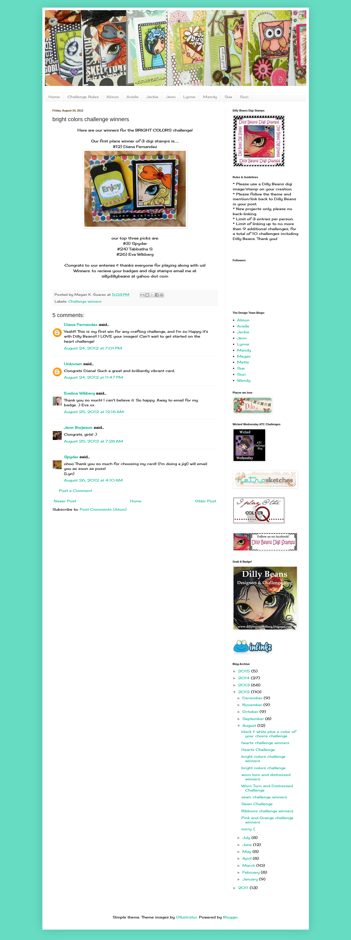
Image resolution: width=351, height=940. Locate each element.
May (247, 851)
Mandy (210, 97)
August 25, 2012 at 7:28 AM (93, 441)
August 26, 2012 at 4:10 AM (93, 480)
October (251, 711)
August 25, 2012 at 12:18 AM (94, 412)
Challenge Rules (83, 97)
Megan (244, 356)
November (252, 705)
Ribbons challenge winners (267, 811)
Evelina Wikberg (79, 393)
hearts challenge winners (265, 743)
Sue (228, 97)
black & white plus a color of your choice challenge (268, 733)
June (247, 844)
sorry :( (248, 829)
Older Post (205, 501)
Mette (243, 362)
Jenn (171, 97)
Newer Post (65, 501)
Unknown (73, 364)
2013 (244, 685)
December (253, 698)
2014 (244, 678)
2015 (244, 671)
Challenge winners (84, 301)
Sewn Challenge (257, 804)
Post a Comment (75, 490)
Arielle (132, 97)
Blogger (230, 917)
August (249, 725)
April (247, 858)
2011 (244, 888)
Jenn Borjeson (78, 427)
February (251, 872)
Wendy (243, 380)
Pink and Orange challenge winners (267, 820)
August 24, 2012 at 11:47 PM (93, 377)
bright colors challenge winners (263, 758)
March (249, 865)
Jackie (152, 97)
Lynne (189, 97)
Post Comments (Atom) (103, 509)
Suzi (244, 97)
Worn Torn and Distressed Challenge (267, 788)
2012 (244, 692)
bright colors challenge (263, 768)
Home (54, 97)
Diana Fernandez (80, 324)
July (247, 837)
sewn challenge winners (264, 797)
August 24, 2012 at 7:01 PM (93, 348)
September (253, 718)
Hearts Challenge (258, 749)
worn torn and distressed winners (266, 776)
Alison (112, 97)
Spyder (71, 457)
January (250, 879)
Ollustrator (186, 917)
